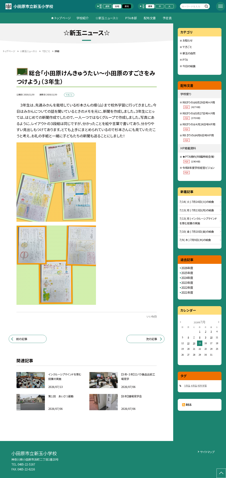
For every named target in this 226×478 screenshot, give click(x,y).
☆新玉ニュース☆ (106, 18)
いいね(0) (152, 316)
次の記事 (151, 339)
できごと (187, 47)
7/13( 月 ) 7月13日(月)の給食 (196, 210)
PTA (185, 60)
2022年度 (187, 287)
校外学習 (202, 385)
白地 (117, 6)
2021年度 (187, 292)
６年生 (194, 385)
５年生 (187, 385)
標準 (150, 6)
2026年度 (187, 268)
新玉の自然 (189, 53)
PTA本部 (131, 18)
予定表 (167, 18)
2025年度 (187, 273)
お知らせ (187, 40)
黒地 (127, 6)
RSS (189, 404)
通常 (107, 6)
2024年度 (187, 278)
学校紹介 (82, 18)
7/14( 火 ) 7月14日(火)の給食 (196, 202)
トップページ (62, 18)
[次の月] (218, 321)
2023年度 (187, 282)
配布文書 (150, 18)
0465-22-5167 (26, 464)
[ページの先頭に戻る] (221, 473)
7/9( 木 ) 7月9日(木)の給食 (195, 240)
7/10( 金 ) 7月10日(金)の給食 (196, 231)
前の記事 (21, 339)
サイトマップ (207, 452)
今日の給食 (189, 66)
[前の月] (180, 321)
